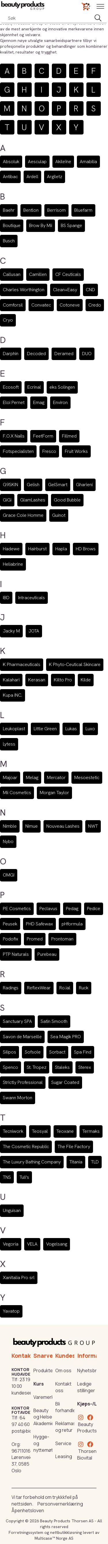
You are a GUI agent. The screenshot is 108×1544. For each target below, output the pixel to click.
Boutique (11, 225)
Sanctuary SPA (17, 1021)
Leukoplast (14, 729)
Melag (32, 777)
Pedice (93, 908)
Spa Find (82, 1052)
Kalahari (11, 680)
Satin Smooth (54, 1021)
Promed (35, 939)
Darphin (10, 354)
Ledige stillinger (86, 1387)
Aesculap (37, 161)
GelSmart (57, 485)
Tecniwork (13, 1131)
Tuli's (24, 1177)
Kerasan (36, 680)
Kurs (38, 1384)
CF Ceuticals (68, 274)
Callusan (11, 274)
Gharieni (84, 485)
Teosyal (40, 1131)
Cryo (8, 320)
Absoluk (11, 161)
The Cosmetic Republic (26, 1146)
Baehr (9, 210)
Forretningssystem (26, 1532)
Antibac (10, 177)
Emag (38, 402)
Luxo (90, 729)
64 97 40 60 (21, 1420)
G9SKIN (10, 485)
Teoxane (65, 1131)
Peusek (10, 924)
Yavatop (11, 1311)
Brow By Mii (40, 225)
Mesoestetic (86, 777)
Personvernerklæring (60, 1504)
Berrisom (56, 210)
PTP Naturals (16, 954)
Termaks (91, 1131)
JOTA (34, 631)
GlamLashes (32, 500)
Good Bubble (67, 500)
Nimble (10, 826)
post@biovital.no (29, 1431)
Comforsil (13, 305)
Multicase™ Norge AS (54, 1538)
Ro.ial (64, 988)
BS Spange (71, 225)
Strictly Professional (23, 1082)
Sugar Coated (65, 1082)
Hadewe (11, 549)
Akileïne (63, 161)
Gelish (33, 485)
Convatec (41, 305)
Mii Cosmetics (17, 792)
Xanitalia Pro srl (19, 1277)
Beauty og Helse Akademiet (44, 1417)
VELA (32, 1244)
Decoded (36, 354)
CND (90, 290)
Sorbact (57, 1052)
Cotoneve (70, 305)
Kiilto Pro (63, 680)
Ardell (32, 177)
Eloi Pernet (13, 402)
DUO (87, 354)
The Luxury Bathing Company (32, 1162)
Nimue (31, 826)
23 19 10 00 (21, 1382)
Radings (10, 988)
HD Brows (86, 549)
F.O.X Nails (13, 436)
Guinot (58, 515)
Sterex (84, 1067)
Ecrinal (34, 387)
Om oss (63, 1370)
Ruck (83, 988)
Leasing (63, 1456)
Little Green (45, 729)
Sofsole (33, 1052)
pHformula (72, 924)
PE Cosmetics (17, 908)
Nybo (8, 841)
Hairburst (37, 549)
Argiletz (54, 177)
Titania (75, 1162)
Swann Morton (17, 1098)
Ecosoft (11, 387)
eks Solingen (62, 387)
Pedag (72, 908)
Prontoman (62, 939)
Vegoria (10, 1244)
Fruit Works (76, 451)
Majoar (10, 777)
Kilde (86, 680)
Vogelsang (56, 1244)
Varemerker (45, 1397)
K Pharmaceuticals (21, 664)
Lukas (71, 729)
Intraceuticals (31, 598)
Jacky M (11, 631)
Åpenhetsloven (28, 1510)
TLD (95, 1162)
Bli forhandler (66, 1407)
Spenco (10, 1067)
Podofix (10, 939)
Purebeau (46, 954)
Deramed (63, 354)
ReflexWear (39, 988)
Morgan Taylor (54, 792)
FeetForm (43, 436)
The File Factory (74, 1146)
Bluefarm (83, 210)
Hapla (61, 549)
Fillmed (69, 436)
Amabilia (88, 161)
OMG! (8, 875)
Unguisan (12, 1210)
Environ (60, 402)
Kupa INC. (12, 695)
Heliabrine (13, 564)
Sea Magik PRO (65, 1037)
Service (63, 1443)
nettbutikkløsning (66, 1532)
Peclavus (48, 908)
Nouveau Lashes (62, 826)
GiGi (7, 500)
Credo (94, 305)
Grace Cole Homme (23, 515)
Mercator (56, 777)
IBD (6, 598)
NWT (93, 826)
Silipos (9, 1052)
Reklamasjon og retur (68, 1426)
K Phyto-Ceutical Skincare (75, 664)
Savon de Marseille (22, 1037)
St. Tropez (36, 1067)
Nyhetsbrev (89, 1370)
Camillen (38, 274)
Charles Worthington (23, 290)
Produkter (44, 1370)
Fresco (49, 451)
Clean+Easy (65, 290)
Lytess (9, 744)
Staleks (62, 1067)
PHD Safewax (39, 924)
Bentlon (31, 210)
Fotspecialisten (18, 451)
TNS (7, 1177)
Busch (9, 241)
